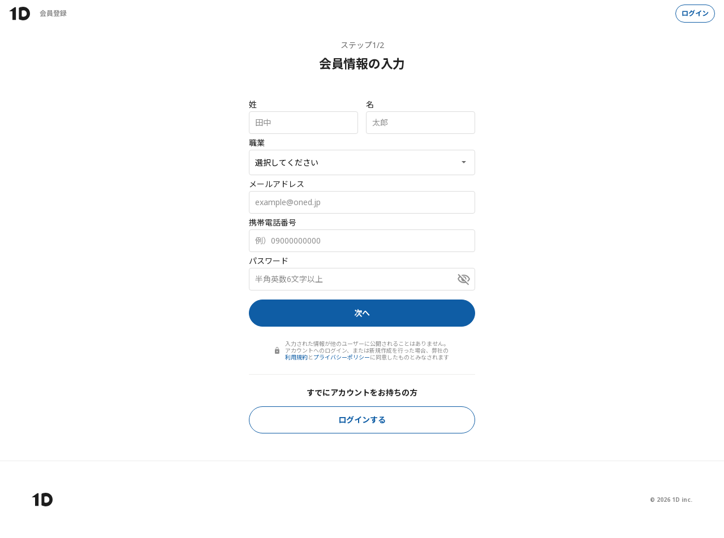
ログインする (362, 419)
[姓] (303, 122)
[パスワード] (362, 279)
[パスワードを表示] (464, 279)
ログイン (695, 13)
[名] (420, 122)
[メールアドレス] (362, 202)
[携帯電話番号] (362, 240)
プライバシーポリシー (341, 357)
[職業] (362, 162)
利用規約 (296, 357)
